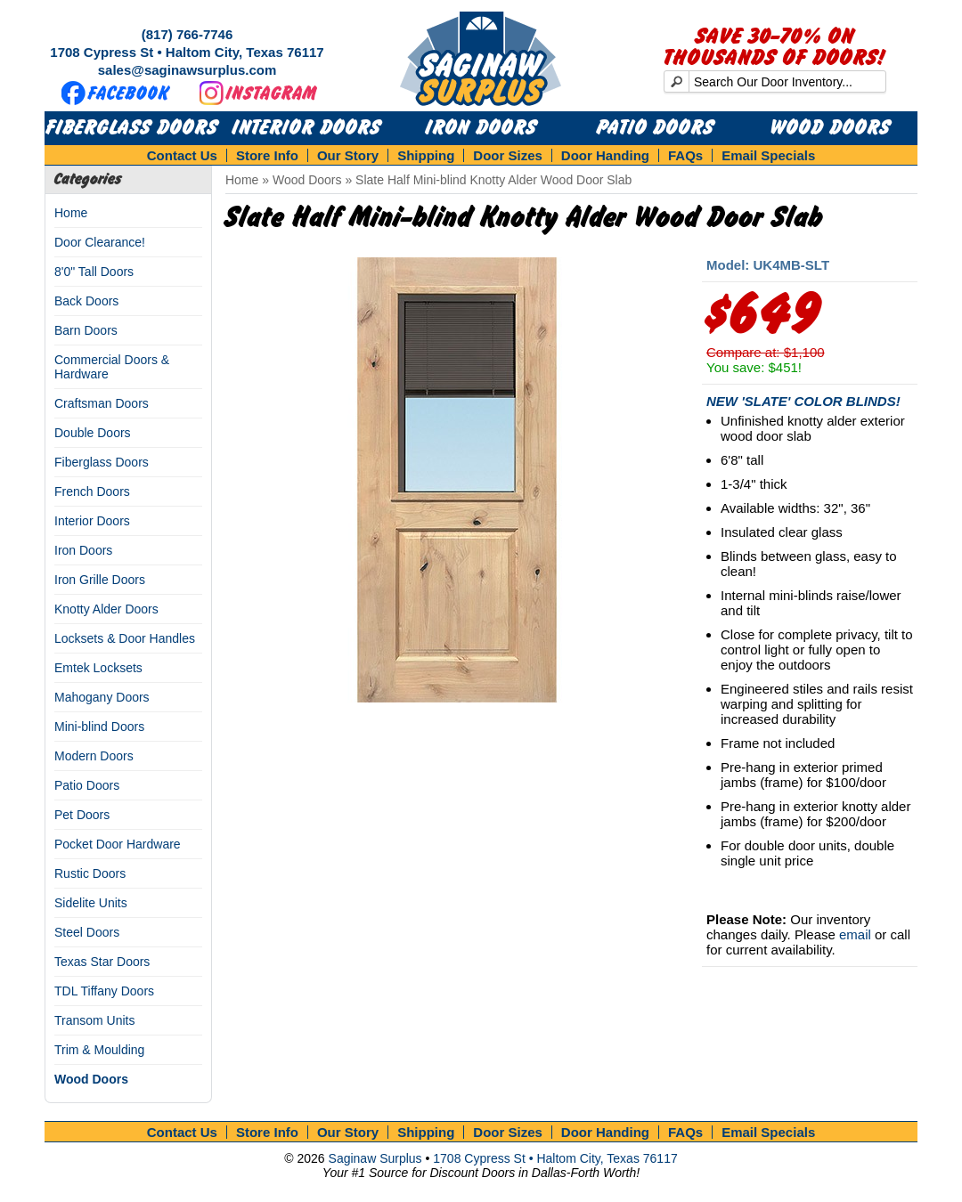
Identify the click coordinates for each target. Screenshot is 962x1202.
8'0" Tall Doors (94, 271)
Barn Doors (86, 330)
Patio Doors (655, 128)
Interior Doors (306, 128)
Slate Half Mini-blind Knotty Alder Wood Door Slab (493, 180)
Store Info (267, 155)
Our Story (348, 155)
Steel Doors (86, 932)
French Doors (92, 491)
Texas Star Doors (102, 961)
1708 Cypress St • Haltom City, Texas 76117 (186, 52)
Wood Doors (830, 128)
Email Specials (768, 155)
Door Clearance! (99, 242)
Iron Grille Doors (99, 580)
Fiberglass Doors (132, 128)
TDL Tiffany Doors (104, 991)
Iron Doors (481, 128)
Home (70, 213)
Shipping (425, 155)
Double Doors (92, 433)
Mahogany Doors (102, 697)
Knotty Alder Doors (106, 609)
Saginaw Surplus (375, 1158)
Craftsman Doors (101, 403)
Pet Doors (82, 815)
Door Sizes (507, 155)
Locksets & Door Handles (124, 638)
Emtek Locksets (98, 668)
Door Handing (605, 155)
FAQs (685, 155)
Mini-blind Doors (99, 726)
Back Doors (86, 301)
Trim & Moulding (99, 1050)
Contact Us (182, 155)
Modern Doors (94, 756)
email (855, 934)
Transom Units (94, 1020)
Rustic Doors (90, 873)
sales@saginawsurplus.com (187, 69)
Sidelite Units (90, 903)
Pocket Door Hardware (117, 844)
